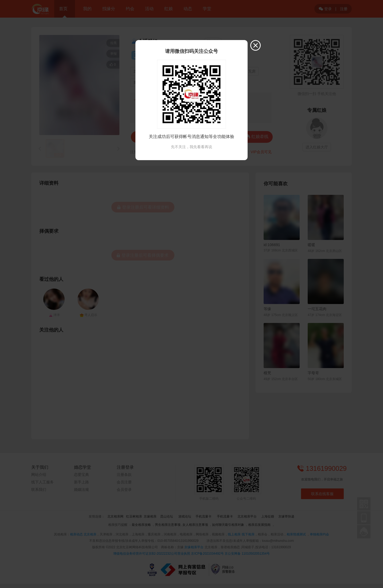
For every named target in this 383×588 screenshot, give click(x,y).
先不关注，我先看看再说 (191, 147)
